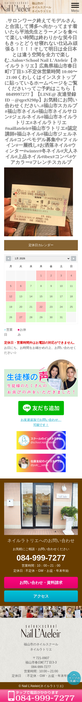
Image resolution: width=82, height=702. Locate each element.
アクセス (41, 596)
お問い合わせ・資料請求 (41, 582)
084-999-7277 (41, 557)
